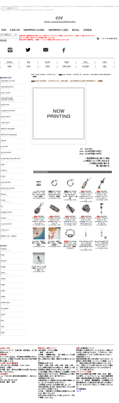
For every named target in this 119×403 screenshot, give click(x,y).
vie (2, 206)
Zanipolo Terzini (6, 212)
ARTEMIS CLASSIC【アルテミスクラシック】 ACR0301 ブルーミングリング (54, 220)
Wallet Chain (66, 66)
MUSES (7, 218)
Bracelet (47, 62)
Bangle (66, 62)
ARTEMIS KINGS (7, 87)
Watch (3, 314)
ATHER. (87, 30)
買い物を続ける (102, 166)
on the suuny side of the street (10, 158)
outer (3, 326)
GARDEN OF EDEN (8, 111)
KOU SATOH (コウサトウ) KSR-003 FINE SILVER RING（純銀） (38, 193)
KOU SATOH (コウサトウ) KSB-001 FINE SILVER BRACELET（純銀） (70, 244)
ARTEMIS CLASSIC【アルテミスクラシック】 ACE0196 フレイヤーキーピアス (101, 220)
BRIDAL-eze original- (9, 236)
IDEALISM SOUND (8, 188)
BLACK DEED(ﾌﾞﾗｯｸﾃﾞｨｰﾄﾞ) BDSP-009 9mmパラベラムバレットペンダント (102, 244)
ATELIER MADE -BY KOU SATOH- (8, 99)
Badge (9, 66)
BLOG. (76, 30)
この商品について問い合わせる (96, 161)
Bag (2, 320)
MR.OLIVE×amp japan (9, 135)
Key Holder (85, 66)
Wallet (47, 66)
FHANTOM (5, 105)
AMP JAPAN (6, 123)
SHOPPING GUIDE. (34, 30)
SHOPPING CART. (59, 30)
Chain (28, 66)
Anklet (105, 62)
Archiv (5, 200)
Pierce (86, 62)
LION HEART (6, 182)
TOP (32, 74)
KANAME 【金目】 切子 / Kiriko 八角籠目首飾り (55, 243)
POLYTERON (6, 117)
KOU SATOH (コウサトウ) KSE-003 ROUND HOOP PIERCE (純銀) (55, 193)
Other (105, 66)
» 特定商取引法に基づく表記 (97, 158)
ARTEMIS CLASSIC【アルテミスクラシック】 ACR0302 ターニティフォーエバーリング (70, 220)
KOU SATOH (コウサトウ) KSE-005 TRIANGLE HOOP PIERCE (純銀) (70, 194)
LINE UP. (15, 30)
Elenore (5, 194)
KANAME (4, 147)
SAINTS (5, 170)
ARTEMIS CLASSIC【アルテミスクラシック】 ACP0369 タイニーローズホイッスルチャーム (86, 195)
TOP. (3, 30)
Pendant (9, 62)
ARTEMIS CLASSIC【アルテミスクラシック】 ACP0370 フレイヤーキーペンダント (101, 194)
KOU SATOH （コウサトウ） (46, 74)
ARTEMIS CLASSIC (8, 81)
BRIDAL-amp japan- (8, 129)
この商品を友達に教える (99, 163)
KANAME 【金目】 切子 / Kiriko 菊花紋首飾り (39, 243)
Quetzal (3, 141)
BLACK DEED (6, 152)
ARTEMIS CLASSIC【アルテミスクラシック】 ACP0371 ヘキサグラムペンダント (38, 220)
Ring (28, 62)
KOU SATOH (5, 93)
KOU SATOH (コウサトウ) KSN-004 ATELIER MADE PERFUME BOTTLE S (86, 245)
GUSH (3, 176)
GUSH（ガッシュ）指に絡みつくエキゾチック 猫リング (39, 268)
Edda (3, 164)
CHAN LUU (5, 230)
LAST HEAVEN (6, 224)
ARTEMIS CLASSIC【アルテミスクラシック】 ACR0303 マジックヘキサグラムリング (86, 220)
